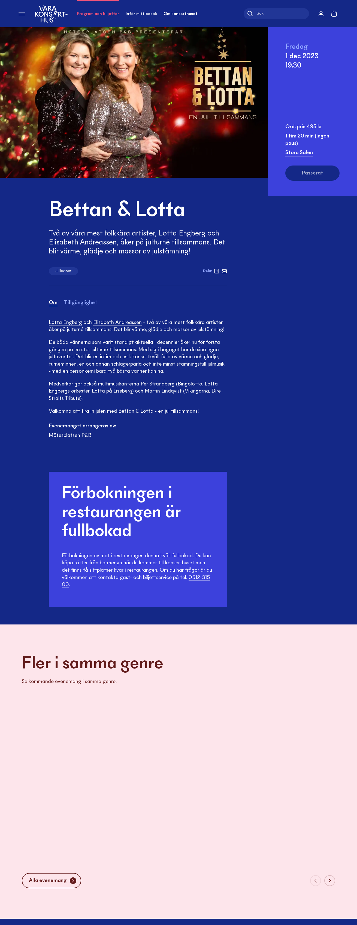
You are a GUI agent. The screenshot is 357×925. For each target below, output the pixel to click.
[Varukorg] (334, 13)
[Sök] (276, 13)
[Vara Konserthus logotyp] (51, 13)
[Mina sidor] (321, 13)
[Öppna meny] (21, 13)
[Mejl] (224, 271)
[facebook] (216, 271)
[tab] (53, 303)
